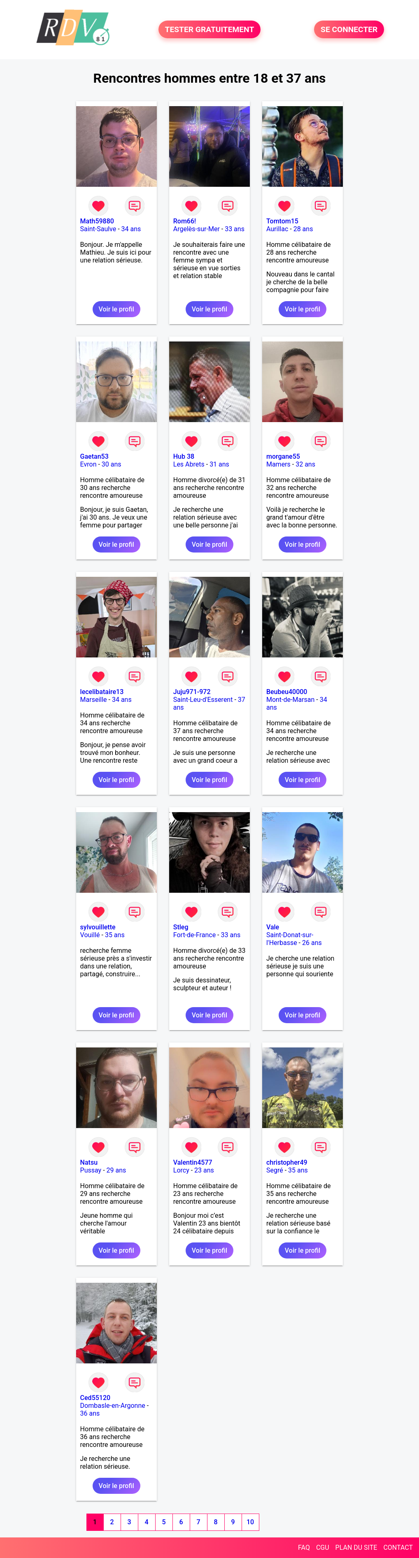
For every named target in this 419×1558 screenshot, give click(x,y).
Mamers (278, 464)
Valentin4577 (192, 1162)
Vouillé (90, 935)
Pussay (91, 1170)
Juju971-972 (192, 692)
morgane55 (283, 456)
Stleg (181, 927)
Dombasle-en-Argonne (112, 1405)
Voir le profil (116, 309)
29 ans (116, 1170)
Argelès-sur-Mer (196, 229)
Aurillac (277, 229)
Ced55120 (95, 1398)
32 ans (305, 464)
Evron (88, 464)
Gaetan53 (94, 456)
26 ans (312, 943)
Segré (274, 1170)
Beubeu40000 (286, 692)
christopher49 (286, 1162)
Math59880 (97, 221)
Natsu (89, 1162)
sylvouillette (98, 927)
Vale (272, 927)
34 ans (131, 229)
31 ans (219, 464)
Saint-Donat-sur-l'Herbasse (289, 939)
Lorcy (181, 1170)
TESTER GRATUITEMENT (209, 29)
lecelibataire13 (102, 692)
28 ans (303, 229)
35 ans (115, 935)
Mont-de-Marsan (290, 700)
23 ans (204, 1170)
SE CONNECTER (349, 29)
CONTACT (398, 1547)
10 (250, 1522)
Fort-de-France (194, 935)
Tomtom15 (282, 221)
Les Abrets (189, 464)
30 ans (111, 464)
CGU (322, 1547)
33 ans (234, 229)
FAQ (304, 1547)
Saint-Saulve (98, 229)
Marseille (93, 700)
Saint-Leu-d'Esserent (203, 700)
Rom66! (184, 221)
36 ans (90, 1413)
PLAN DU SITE (356, 1547)
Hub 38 (183, 456)
